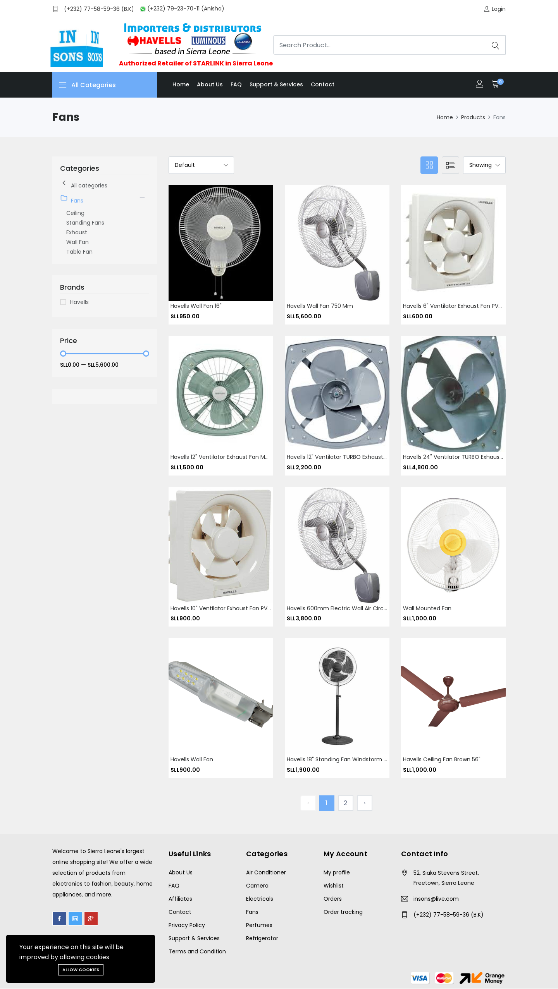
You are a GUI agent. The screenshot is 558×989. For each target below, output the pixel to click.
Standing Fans (85, 223)
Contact (322, 84)
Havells (79, 302)
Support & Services (276, 84)
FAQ (236, 84)
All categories (83, 184)
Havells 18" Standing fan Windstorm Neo (340, 760)
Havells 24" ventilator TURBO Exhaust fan (458, 457)
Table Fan (79, 252)
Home (180, 84)
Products (473, 117)
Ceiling (75, 213)
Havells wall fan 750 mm (320, 306)
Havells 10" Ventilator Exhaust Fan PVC (221, 609)
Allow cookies (80, 970)
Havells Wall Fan (191, 760)
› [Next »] (364, 803)
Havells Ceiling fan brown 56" (441, 760)
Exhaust (76, 232)
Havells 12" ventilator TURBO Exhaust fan (340, 457)
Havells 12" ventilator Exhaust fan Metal (223, 457)
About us (210, 84)
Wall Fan (77, 242)
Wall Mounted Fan (427, 609)
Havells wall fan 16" (196, 306)
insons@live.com (436, 899)
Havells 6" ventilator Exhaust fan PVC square (463, 306)
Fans (71, 199)
